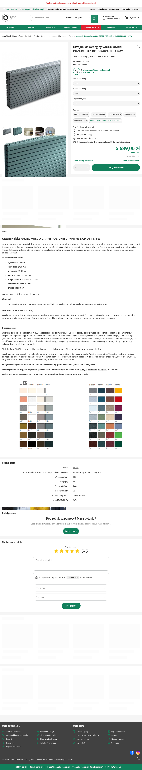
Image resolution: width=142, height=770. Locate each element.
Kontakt (135, 9)
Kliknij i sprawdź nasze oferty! (84, 3)
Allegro (83, 369)
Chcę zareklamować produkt (17, 735)
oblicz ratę (91, 138)
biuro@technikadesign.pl (33, 9)
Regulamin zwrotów (13, 747)
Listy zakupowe (112, 19)
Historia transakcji (118, 739)
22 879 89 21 (11, 9)
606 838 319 (88, 72)
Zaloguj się (109, 16)
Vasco (86, 61)
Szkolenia (126, 9)
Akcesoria (111, 27)
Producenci (130, 27)
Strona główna (17, 36)
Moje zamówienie (11, 726)
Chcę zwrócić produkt (48, 735)
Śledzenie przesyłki (47, 731)
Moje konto (78, 726)
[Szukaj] (95, 18)
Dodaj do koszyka (116, 167)
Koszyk (114, 735)
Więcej (96, 472)
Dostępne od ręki (90, 27)
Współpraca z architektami (108, 9)
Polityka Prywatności (48, 743)
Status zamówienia (13, 731)
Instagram (102, 369)
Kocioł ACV (50, 27)
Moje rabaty (81, 743)
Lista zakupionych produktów (88, 735)
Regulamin (10, 743)
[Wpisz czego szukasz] (47, 18)
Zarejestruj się (82, 731)
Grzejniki (10, 27)
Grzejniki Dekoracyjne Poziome (63, 36)
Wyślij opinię (71, 606)
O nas (92, 9)
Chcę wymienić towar (48, 739)
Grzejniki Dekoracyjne (42, 36)
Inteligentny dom (70, 27)
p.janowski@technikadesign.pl (96, 70)
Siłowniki (30, 27)
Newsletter (115, 743)
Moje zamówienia (118, 731)
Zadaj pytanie (71, 531)
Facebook (92, 369)
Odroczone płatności (85, 142)
